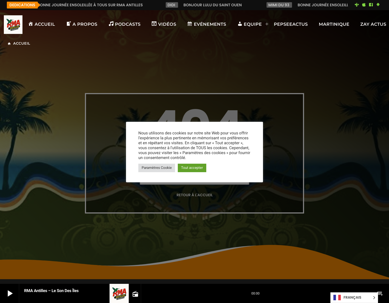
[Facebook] (371, 5)
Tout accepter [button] (192, 168)
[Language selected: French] (354, 297)
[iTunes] (364, 5)
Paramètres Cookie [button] (157, 168)
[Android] (378, 5)
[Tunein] (357, 5)
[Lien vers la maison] (13, 24)
